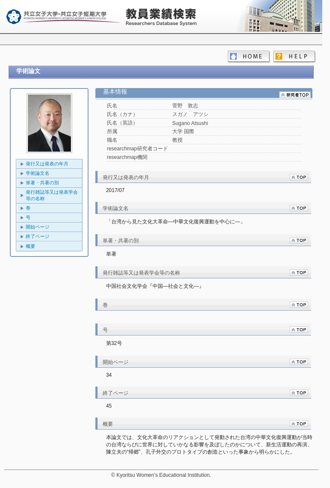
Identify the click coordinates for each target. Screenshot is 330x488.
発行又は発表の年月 (47, 163)
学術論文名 (37, 173)
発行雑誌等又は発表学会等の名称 (52, 195)
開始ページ (37, 226)
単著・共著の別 (42, 182)
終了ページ (37, 236)
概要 (30, 246)
